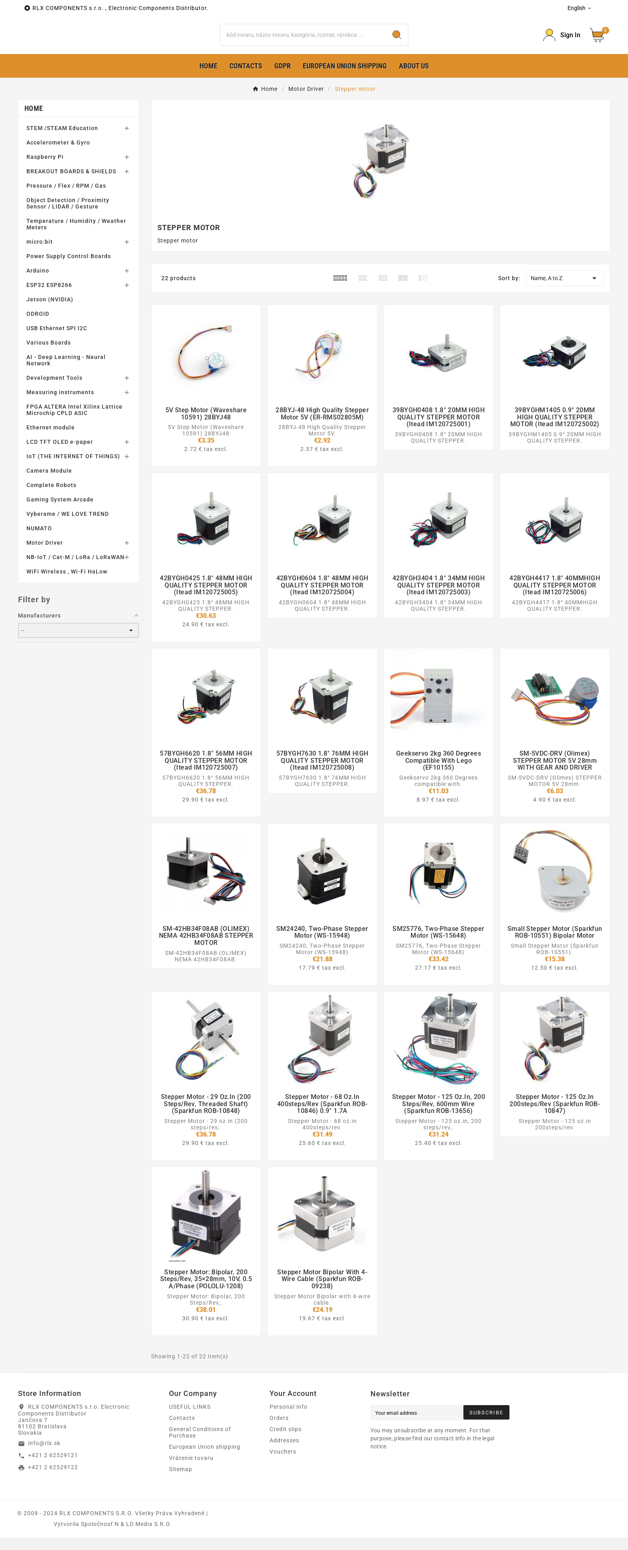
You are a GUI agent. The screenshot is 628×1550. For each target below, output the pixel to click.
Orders (279, 1430)
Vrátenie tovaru (191, 1470)
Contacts (182, 1430)
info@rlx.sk (44, 1456)
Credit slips (286, 1441)
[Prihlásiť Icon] (561, 41)
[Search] (303, 41)
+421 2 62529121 (53, 1468)
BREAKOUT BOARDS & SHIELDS (71, 184)
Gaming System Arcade (60, 512)
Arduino (37, 283)
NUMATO (39, 541)
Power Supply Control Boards (68, 269)
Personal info (289, 1419)
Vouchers (283, 1464)
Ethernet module (50, 440)
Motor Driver (44, 555)
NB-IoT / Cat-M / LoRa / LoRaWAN (75, 570)
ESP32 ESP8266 (49, 298)
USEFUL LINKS (190, 1419)
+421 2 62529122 (53, 1480)
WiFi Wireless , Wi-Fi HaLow (66, 584)
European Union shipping (204, 1459)
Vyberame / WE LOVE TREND (67, 526)
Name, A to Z (565, 291)
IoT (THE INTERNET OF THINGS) (73, 469)
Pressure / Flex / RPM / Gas (66, 198)
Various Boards (48, 355)
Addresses (284, 1453)
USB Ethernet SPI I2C (56, 341)
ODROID (37, 326)
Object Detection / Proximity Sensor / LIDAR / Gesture (67, 216)
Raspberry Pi (45, 169)
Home (33, 121)
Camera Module (49, 483)
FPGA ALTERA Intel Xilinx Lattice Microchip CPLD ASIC (74, 422)
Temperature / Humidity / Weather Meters (76, 237)
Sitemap (180, 1481)
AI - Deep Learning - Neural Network (66, 373)
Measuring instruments (60, 405)
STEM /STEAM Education (62, 141)
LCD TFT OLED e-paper (59, 454)
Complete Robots (51, 498)
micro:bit (39, 254)
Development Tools (54, 390)
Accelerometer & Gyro (58, 155)
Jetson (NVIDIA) (49, 312)
